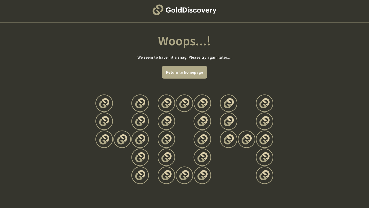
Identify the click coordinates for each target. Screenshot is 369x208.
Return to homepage (184, 72)
